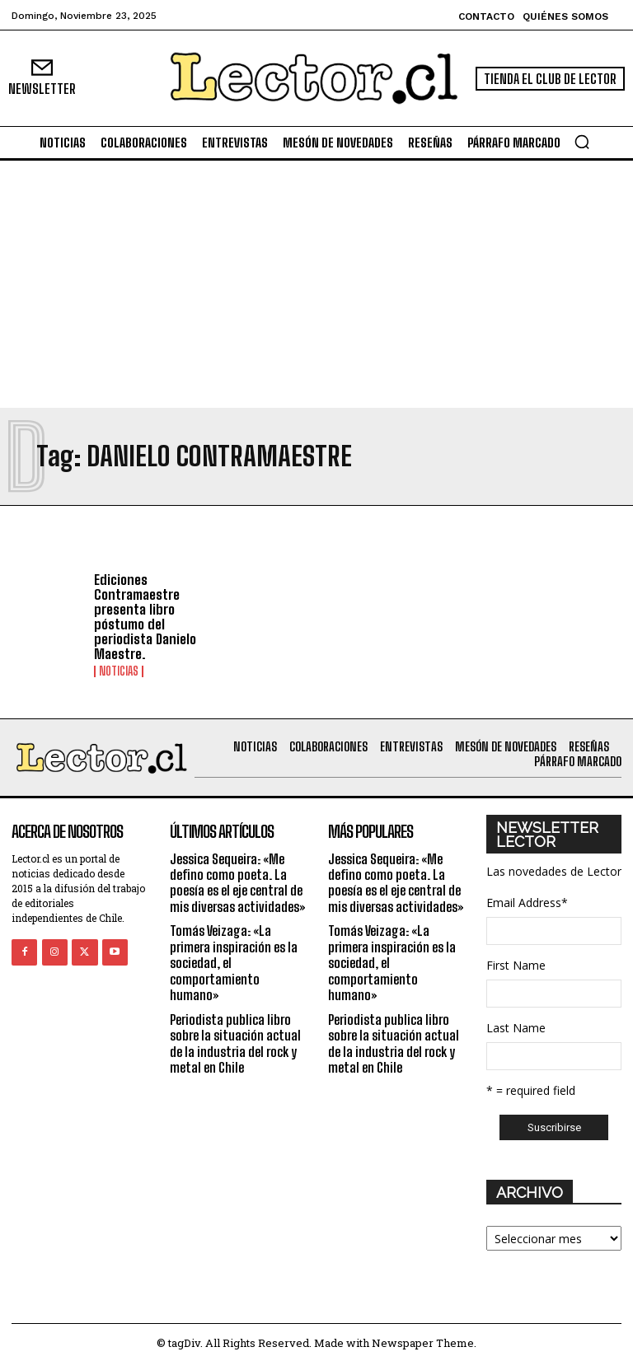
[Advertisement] (316, 284)
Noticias (118, 669)
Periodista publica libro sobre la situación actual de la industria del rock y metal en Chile (235, 1038)
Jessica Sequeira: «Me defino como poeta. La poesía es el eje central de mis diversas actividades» (237, 879)
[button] (581, 141)
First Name (516, 962)
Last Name (516, 1025)
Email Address (527, 900)
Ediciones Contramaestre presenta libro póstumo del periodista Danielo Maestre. (143, 616)
